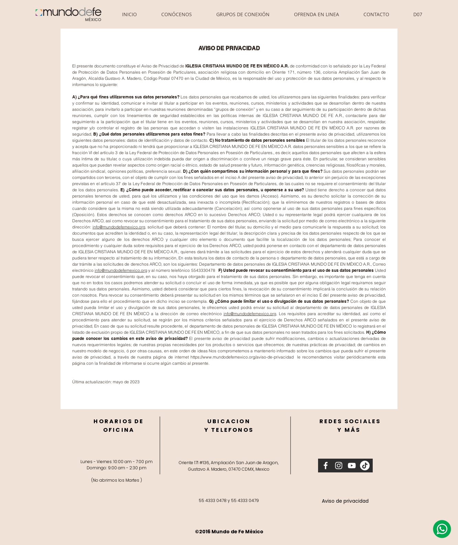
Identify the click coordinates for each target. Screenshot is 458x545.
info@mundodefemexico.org (118, 226)
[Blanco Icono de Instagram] (339, 465)
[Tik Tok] (365, 465)
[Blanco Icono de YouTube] (352, 465)
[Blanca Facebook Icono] (325, 465)
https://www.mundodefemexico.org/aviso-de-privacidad (242, 357)
